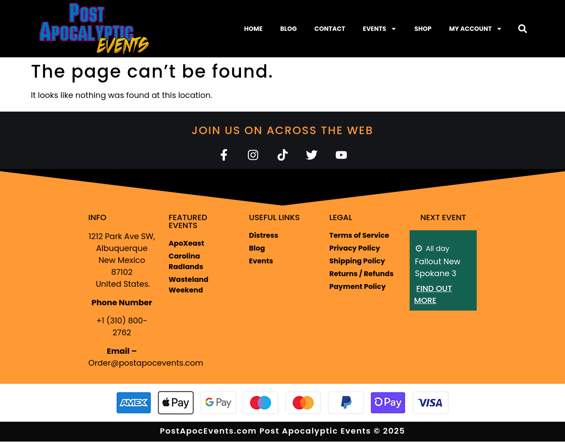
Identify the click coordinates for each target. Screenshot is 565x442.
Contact (329, 28)
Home (253, 28)
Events (380, 28)
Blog (288, 28)
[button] (522, 28)
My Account (475, 28)
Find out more (433, 294)
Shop (423, 28)
